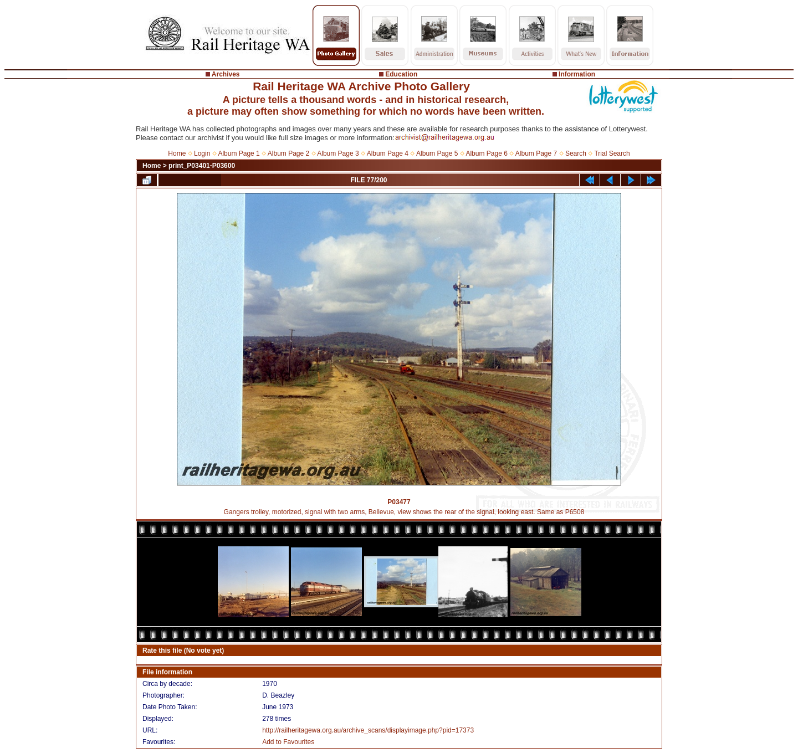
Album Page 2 (288, 153)
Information (577, 74)
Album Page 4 (387, 153)
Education (401, 74)
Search (575, 153)
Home (177, 153)
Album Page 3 (338, 153)
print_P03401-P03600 (201, 166)
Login (202, 153)
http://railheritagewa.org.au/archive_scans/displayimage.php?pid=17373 (368, 730)
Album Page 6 (486, 153)
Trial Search (612, 153)
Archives (226, 74)
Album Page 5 (437, 153)
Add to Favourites (288, 742)
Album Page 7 (536, 153)
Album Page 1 (238, 153)
